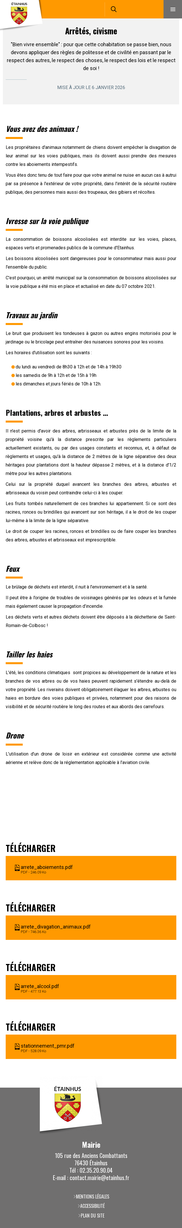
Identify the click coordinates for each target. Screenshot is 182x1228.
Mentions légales (92, 1196)
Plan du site (92, 1215)
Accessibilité (92, 1205)
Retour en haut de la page (169, 1087)
